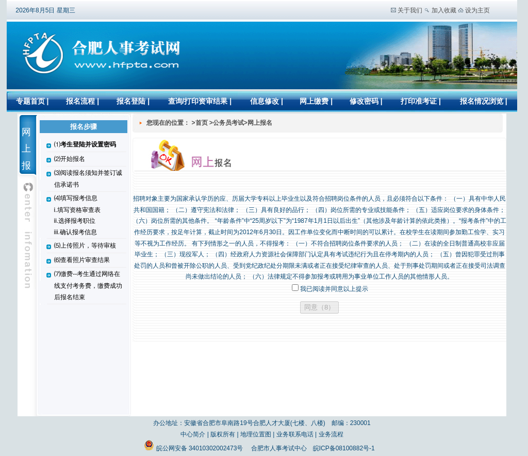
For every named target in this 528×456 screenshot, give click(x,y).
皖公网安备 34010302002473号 (194, 448)
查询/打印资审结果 (198, 101)
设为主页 (477, 10)
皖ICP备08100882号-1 (344, 448)
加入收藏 (444, 10)
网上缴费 (314, 101)
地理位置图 (255, 434)
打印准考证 (419, 101)
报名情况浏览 (482, 101)
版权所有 (222, 434)
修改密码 (365, 101)
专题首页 (30, 101)
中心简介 (192, 434)
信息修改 (264, 101)
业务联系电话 (295, 434)
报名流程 (80, 101)
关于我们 (410, 10)
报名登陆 (131, 101)
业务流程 (331, 434)
